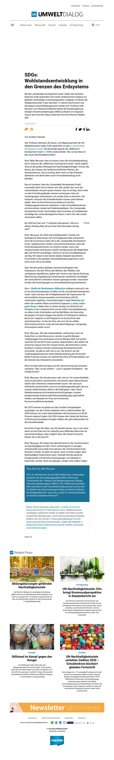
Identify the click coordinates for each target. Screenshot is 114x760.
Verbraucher (26, 24)
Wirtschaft (40, 24)
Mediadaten (69, 718)
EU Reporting (82, 584)
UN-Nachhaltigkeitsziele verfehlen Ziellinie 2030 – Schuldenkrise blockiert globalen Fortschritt (82, 661)
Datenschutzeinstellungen (51, 718)
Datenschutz (32, 718)
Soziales (63, 24)
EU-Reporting (76, 24)
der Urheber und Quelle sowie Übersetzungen (54, 526)
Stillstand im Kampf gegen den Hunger (32, 657)
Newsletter (75, 6)
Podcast (85, 6)
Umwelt (52, 24)
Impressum (82, 718)
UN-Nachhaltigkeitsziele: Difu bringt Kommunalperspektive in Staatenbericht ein (82, 592)
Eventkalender (97, 6)
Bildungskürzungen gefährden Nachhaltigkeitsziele (32, 585)
